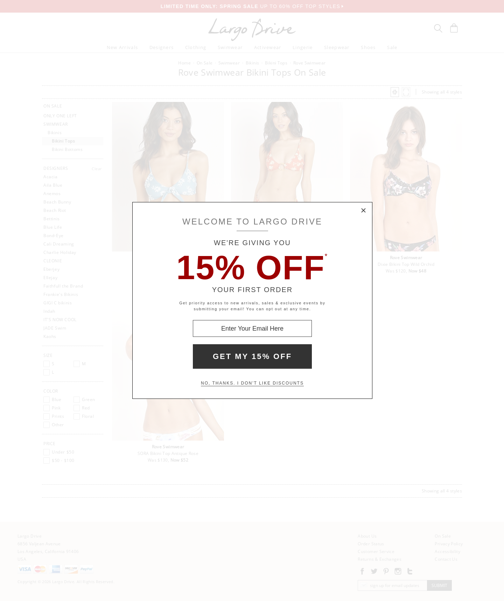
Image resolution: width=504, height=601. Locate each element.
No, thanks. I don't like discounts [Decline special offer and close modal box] (252, 383)
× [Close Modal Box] (363, 211)
